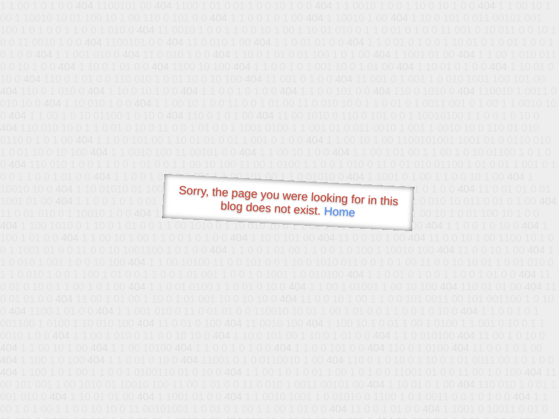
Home (339, 211)
